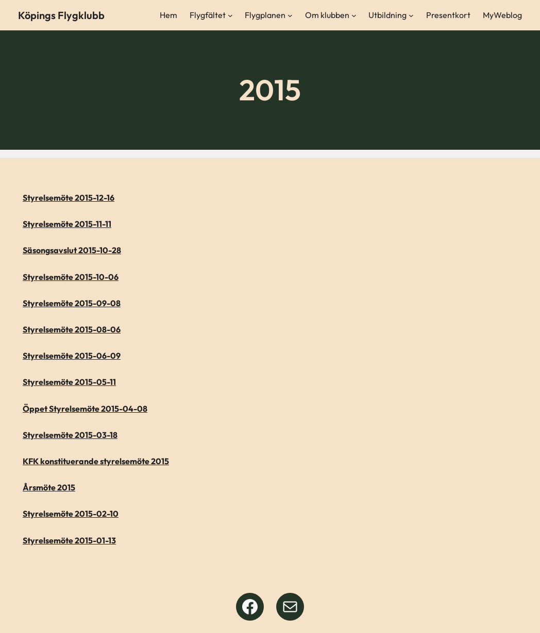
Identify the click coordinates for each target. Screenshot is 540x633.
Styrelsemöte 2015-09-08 (72, 303)
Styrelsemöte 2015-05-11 (69, 382)
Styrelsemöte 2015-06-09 (72, 355)
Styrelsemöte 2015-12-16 (68, 197)
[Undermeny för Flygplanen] (290, 15)
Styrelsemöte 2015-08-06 (72, 329)
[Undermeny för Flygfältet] (230, 15)
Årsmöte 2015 (49, 487)
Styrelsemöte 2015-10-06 (71, 277)
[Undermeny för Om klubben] (354, 15)
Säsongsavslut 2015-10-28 (72, 250)
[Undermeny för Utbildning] (411, 15)
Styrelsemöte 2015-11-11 (67, 224)
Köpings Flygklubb (61, 15)
